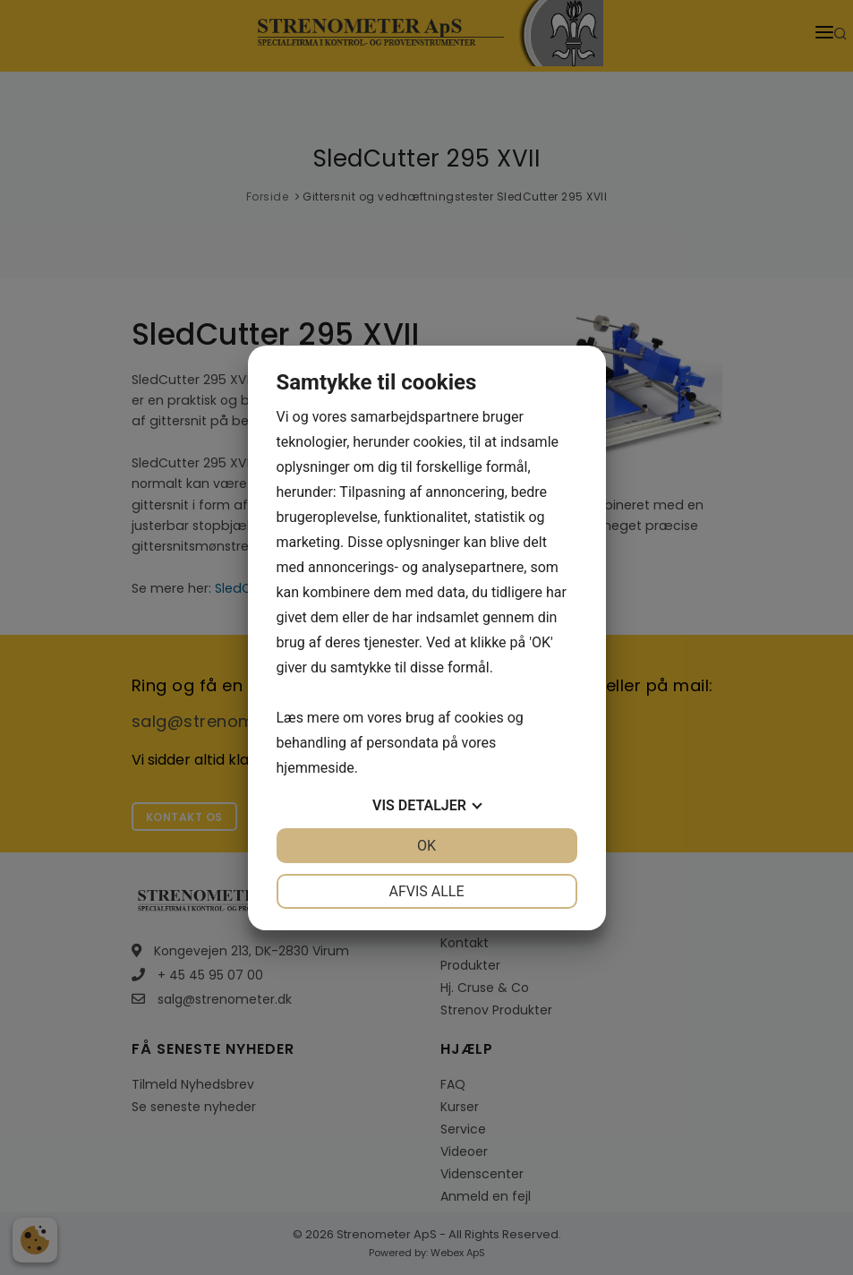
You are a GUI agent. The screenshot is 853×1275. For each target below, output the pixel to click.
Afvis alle (426, 891)
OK (426, 845)
